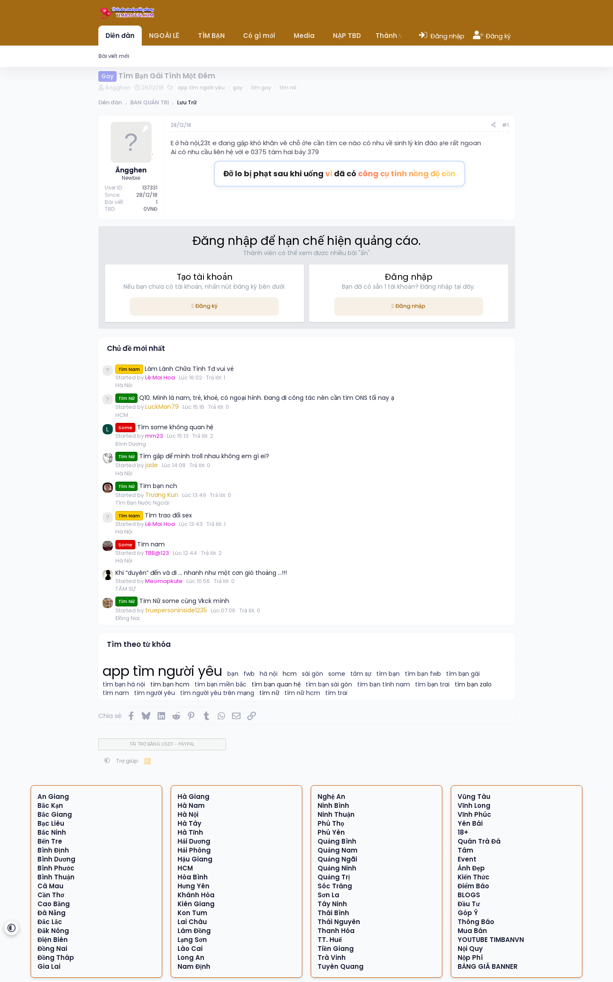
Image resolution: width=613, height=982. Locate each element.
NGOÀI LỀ (164, 35)
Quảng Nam (338, 850)
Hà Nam (191, 805)
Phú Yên (331, 832)
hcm (290, 674)
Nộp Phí (470, 957)
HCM (121, 415)
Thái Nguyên (339, 921)
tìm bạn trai (432, 685)
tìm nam (116, 693)
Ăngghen (118, 87)
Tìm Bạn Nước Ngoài (142, 503)
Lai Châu (192, 921)
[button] (185, 36)
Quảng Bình (337, 841)
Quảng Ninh (337, 868)
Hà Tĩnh (190, 832)
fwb (249, 674)
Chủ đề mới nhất (136, 348)
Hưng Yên (193, 886)
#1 (505, 125)
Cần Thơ (50, 894)
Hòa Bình (193, 877)
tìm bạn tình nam (383, 685)
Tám (465, 850)
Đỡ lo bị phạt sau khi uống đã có (339, 173)
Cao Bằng (53, 903)
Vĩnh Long (474, 805)
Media (304, 35)
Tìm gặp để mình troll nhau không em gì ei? (192, 456)
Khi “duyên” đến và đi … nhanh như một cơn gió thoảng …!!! (201, 573)
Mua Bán (472, 930)
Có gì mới (259, 35)
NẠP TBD (347, 35)
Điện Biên (52, 939)
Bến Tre (49, 841)
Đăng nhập (410, 306)
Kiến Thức (474, 877)
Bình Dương (130, 444)
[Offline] (152, 153)
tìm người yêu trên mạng (217, 693)
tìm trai (336, 693)
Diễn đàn (120, 35)
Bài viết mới (113, 56)
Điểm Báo (473, 886)
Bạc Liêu (50, 823)
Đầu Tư (469, 903)
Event (467, 859)
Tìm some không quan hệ (164, 427)
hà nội (269, 674)
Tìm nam (140, 544)
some (336, 674)
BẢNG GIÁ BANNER (488, 966)
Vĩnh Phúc (474, 814)
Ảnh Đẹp (471, 868)
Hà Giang (193, 796)
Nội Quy (470, 948)
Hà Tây (189, 823)
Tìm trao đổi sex (153, 515)
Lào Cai (190, 948)
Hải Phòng (194, 850)
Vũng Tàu (474, 796)
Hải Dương (194, 841)
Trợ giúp (127, 761)
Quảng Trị (334, 877)
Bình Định (53, 850)
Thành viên (394, 35)
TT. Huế (330, 939)
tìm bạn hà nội (124, 685)
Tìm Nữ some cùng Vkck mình (172, 601)
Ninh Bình (333, 805)
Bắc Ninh (51, 832)
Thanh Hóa (336, 930)
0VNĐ (150, 208)
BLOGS (469, 894)
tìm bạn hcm (169, 685)
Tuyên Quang (341, 966)
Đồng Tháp (55, 957)
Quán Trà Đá (479, 841)
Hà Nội (123, 385)
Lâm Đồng (194, 930)
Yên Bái (470, 823)
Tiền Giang (336, 948)
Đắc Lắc (49, 921)
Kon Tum (192, 912)
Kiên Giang (196, 903)
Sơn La (328, 894)
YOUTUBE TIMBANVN (491, 939)
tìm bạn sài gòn (329, 685)
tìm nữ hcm (302, 693)
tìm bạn (388, 674)
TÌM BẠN (211, 35)
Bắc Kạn (50, 805)
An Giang (53, 796)
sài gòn (312, 674)
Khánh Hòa (196, 894)
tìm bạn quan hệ (276, 685)
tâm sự (361, 674)
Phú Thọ (331, 823)
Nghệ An (331, 796)
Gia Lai (48, 966)
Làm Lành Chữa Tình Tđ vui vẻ (174, 369)
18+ (463, 832)
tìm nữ (287, 87)
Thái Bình (333, 912)
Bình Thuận (55, 877)
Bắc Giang (54, 814)
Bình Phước (55, 868)
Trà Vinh (332, 957)
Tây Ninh (332, 903)
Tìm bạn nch (146, 486)
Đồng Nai (127, 618)
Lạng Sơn (192, 939)
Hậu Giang (195, 859)
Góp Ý (468, 912)
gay (238, 87)
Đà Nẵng (51, 912)
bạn (232, 674)
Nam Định (194, 966)
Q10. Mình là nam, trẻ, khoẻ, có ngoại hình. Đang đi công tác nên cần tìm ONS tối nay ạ (255, 397)
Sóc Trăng (335, 886)
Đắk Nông (53, 930)
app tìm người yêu (201, 87)
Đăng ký (206, 306)
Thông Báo (476, 921)
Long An (191, 957)
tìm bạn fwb (423, 674)
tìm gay (261, 87)
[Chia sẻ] (493, 125)
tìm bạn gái (463, 674)
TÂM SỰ (125, 589)
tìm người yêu (154, 693)
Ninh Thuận (336, 814)
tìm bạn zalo (473, 685)
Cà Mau (50, 886)
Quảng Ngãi (337, 859)
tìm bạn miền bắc (221, 685)
